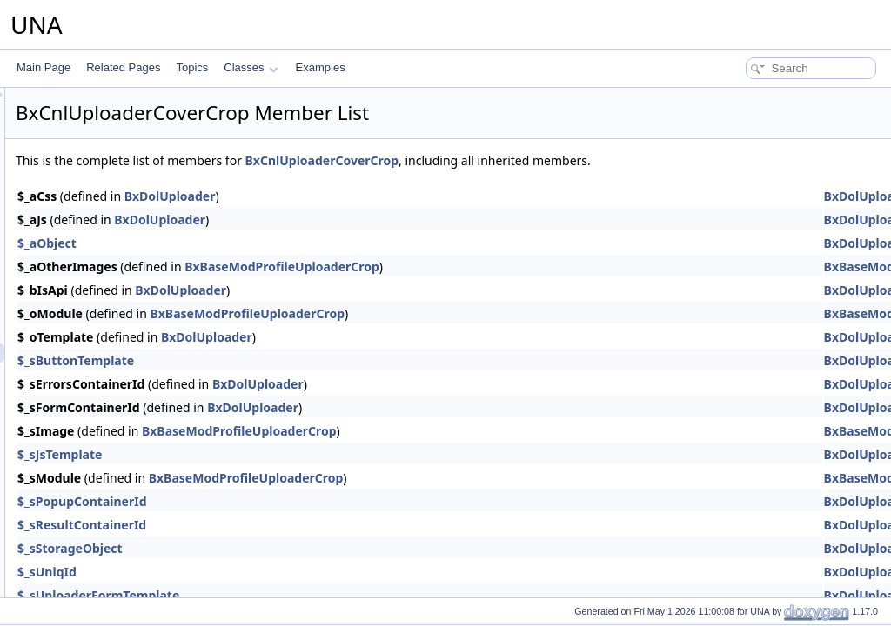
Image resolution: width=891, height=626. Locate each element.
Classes (251, 67)
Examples (320, 67)
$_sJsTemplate (277, 454)
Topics (192, 67)
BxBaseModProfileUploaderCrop (499, 266)
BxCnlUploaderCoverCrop (540, 160)
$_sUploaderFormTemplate (316, 595)
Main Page (43, 67)
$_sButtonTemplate (293, 360)
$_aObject (264, 243)
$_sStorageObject (287, 548)
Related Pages (123, 67)
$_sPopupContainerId (300, 501)
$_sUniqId (264, 571)
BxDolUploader (387, 196)
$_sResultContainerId (299, 524)
